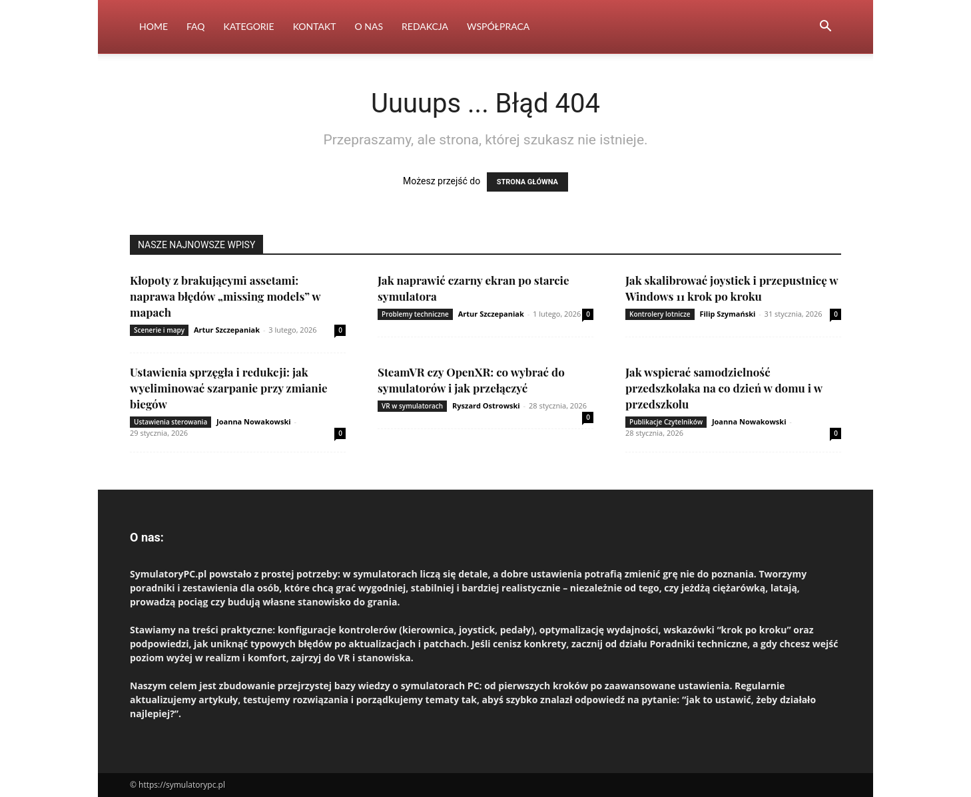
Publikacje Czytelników (666, 421)
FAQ (195, 26)
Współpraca (498, 26)
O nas (369, 26)
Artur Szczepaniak (227, 330)
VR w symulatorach (412, 405)
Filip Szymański (727, 314)
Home (153, 26)
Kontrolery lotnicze (660, 314)
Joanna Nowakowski (253, 421)
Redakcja (425, 26)
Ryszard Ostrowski (486, 405)
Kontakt (314, 26)
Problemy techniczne (415, 314)
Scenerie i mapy (159, 330)
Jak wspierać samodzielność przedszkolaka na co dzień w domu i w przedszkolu (723, 388)
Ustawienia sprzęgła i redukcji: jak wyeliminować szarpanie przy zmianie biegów (229, 388)
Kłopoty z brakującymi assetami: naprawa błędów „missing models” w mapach (225, 296)
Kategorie (249, 26)
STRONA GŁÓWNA (527, 182)
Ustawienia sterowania (170, 421)
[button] (825, 27)
